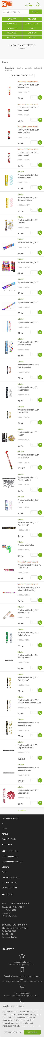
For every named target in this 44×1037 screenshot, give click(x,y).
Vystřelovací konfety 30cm (29, 282)
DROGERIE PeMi (10, 818)
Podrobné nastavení (12, 1032)
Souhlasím (32, 1032)
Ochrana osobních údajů (12, 862)
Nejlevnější (38, 68)
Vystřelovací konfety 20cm (29, 242)
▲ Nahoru (22, 810)
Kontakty (5, 834)
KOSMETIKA (12, 24)
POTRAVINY (12, 37)
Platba (4, 872)
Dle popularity (10, 68)
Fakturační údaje (9, 839)
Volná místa (7, 844)
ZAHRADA (32, 33)
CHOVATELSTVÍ (32, 24)
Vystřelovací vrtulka (26, 545)
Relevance (8, 70)
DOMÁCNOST (11, 33)
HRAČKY (32, 28)
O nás (4, 829)
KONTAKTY (8, 894)
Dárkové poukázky (9, 882)
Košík (38, 4)
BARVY (32, 37)
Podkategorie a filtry (22, 75)
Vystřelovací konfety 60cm (29, 302)
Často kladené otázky (10, 877)
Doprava (5, 867)
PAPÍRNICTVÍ (12, 28)
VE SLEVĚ (12, 19)
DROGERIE (32, 19)
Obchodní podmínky (10, 856)
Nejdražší (28, 68)
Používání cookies (9, 888)
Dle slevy (20, 68)
